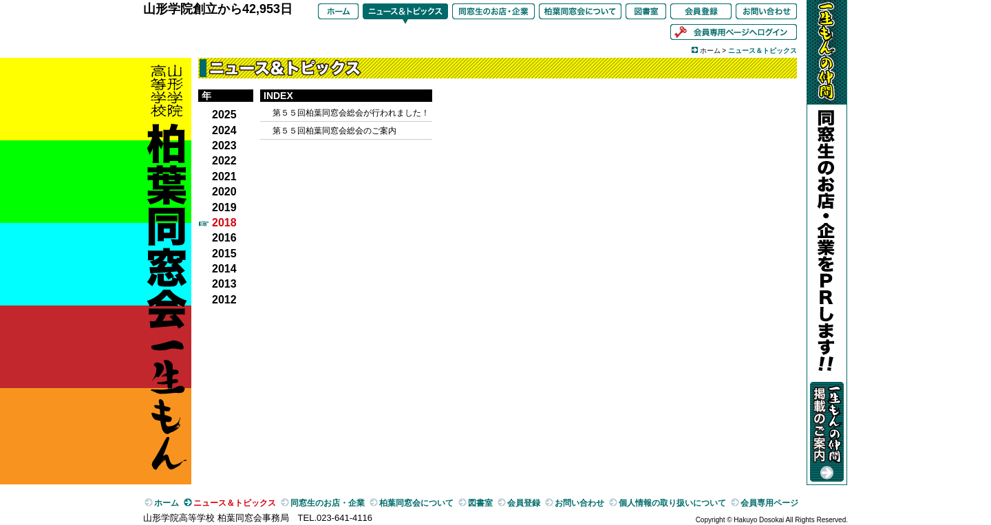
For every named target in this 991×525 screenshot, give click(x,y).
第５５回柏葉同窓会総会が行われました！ (351, 113)
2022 (224, 161)
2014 (224, 269)
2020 (224, 191)
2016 (224, 238)
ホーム (338, 13)
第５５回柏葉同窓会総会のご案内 (334, 131)
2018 (224, 222)
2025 (224, 114)
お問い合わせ (766, 13)
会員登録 (701, 13)
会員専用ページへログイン (733, 34)
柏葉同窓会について (580, 13)
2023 (224, 145)
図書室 (646, 13)
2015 (224, 253)
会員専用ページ (769, 503)
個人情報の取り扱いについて (672, 503)
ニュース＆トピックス (405, 13)
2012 (224, 300)
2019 (224, 207)
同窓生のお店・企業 (493, 13)
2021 (224, 176)
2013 (224, 284)
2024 (224, 130)
